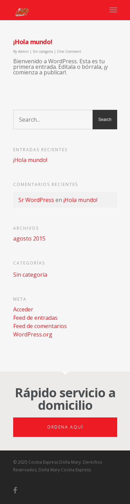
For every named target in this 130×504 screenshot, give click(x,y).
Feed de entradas (35, 317)
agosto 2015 (29, 238)
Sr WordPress (36, 200)
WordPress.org (32, 334)
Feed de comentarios (40, 326)
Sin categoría (43, 51)
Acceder (23, 309)
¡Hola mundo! (32, 42)
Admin (23, 51)
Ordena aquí (65, 427)
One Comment (69, 51)
